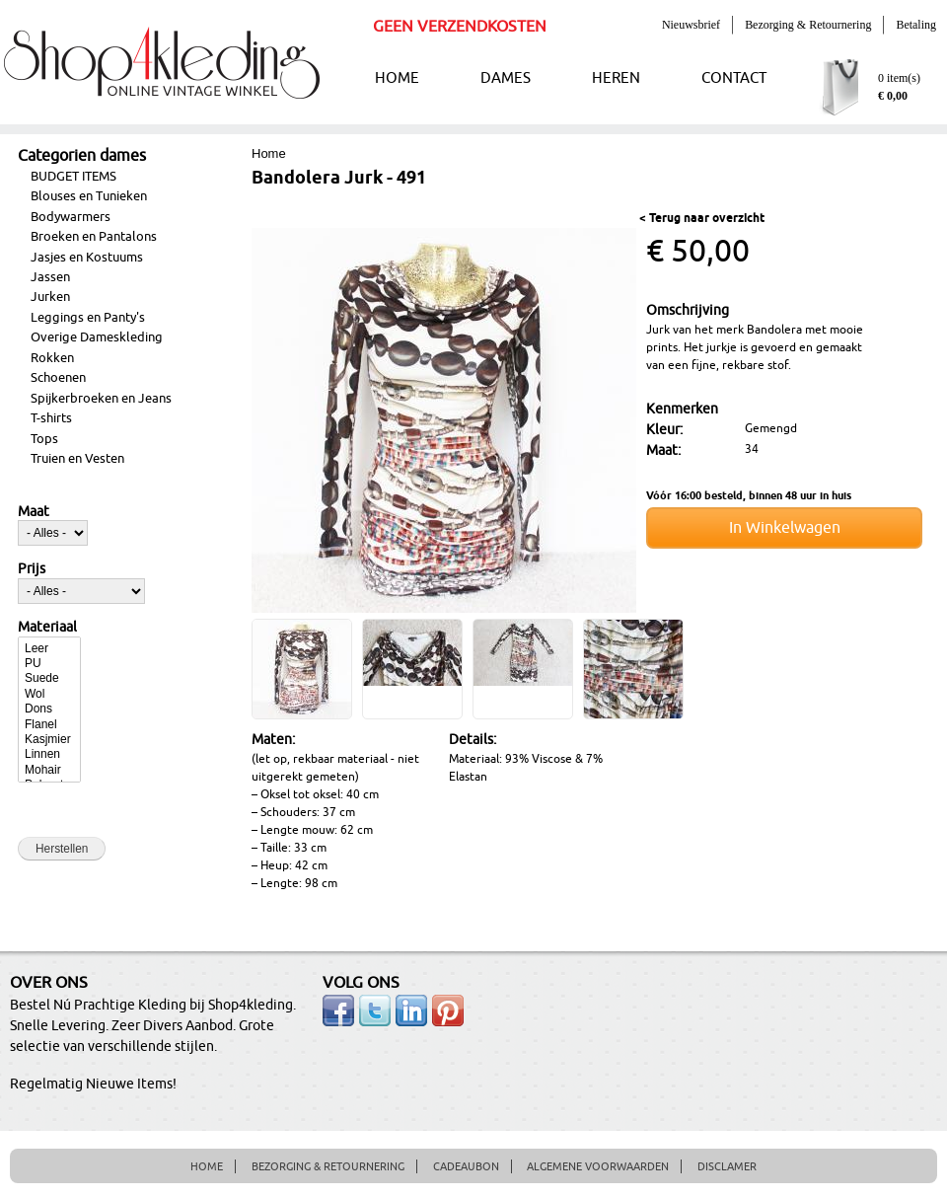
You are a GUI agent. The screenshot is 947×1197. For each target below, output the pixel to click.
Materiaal (47, 628)
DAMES (505, 78)
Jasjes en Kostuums (87, 257)
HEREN (616, 78)
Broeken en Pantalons (94, 237)
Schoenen (58, 378)
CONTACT (733, 78)
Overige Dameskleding (97, 337)
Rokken (52, 358)
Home (269, 153)
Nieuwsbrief (691, 25)
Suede (49, 678)
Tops (44, 439)
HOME (397, 78)
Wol (49, 694)
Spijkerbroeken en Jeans (101, 399)
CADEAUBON (466, 1166)
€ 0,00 (893, 96)
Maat (33, 512)
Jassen (50, 277)
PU (49, 663)
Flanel (49, 724)
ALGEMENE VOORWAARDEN (598, 1166)
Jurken (50, 297)
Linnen (49, 754)
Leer (49, 648)
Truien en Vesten (77, 459)
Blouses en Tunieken (89, 196)
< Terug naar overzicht (702, 218)
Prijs (31, 569)
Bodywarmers (70, 217)
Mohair (49, 770)
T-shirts (51, 418)
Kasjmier (49, 739)
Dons (49, 709)
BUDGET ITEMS (73, 177)
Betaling (916, 25)
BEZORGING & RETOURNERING (328, 1166)
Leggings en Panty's (88, 318)
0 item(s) (899, 78)
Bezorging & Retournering (808, 25)
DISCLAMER (727, 1166)
